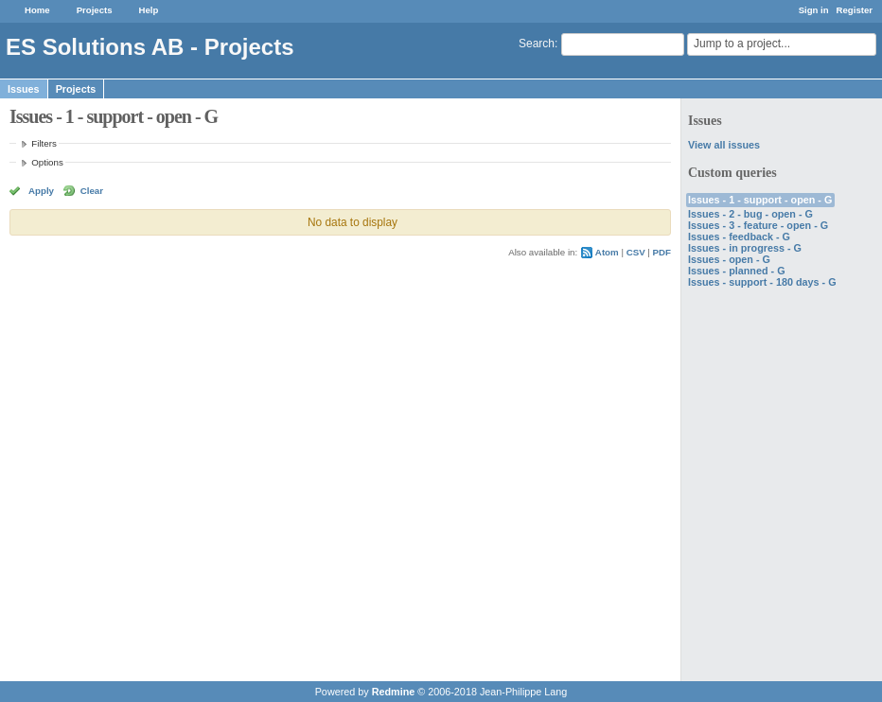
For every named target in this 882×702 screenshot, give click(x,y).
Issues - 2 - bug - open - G (750, 213)
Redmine (393, 691)
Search (537, 43)
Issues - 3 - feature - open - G (758, 225)
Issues (24, 89)
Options (47, 162)
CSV (635, 252)
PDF (662, 252)
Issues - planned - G (736, 270)
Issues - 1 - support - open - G (760, 199)
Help (149, 10)
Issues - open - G (729, 259)
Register (855, 10)
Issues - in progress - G (745, 248)
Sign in (814, 10)
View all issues (724, 144)
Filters (43, 143)
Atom (607, 252)
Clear (91, 190)
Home (37, 10)
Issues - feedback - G (739, 236)
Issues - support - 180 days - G (762, 282)
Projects (95, 10)
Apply (41, 190)
